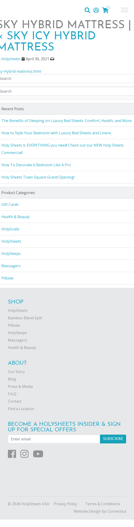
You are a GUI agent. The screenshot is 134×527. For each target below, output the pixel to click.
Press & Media (20, 386)
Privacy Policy (65, 503)
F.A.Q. (12, 393)
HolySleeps (17, 332)
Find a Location (21, 408)
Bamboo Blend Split (25, 317)
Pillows (14, 325)
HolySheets (18, 310)
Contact (14, 401)
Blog (12, 379)
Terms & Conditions (102, 503)
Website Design (87, 511)
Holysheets (11, 58)
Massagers (17, 340)
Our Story (16, 371)
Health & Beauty (22, 347)
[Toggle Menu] (124, 10)
